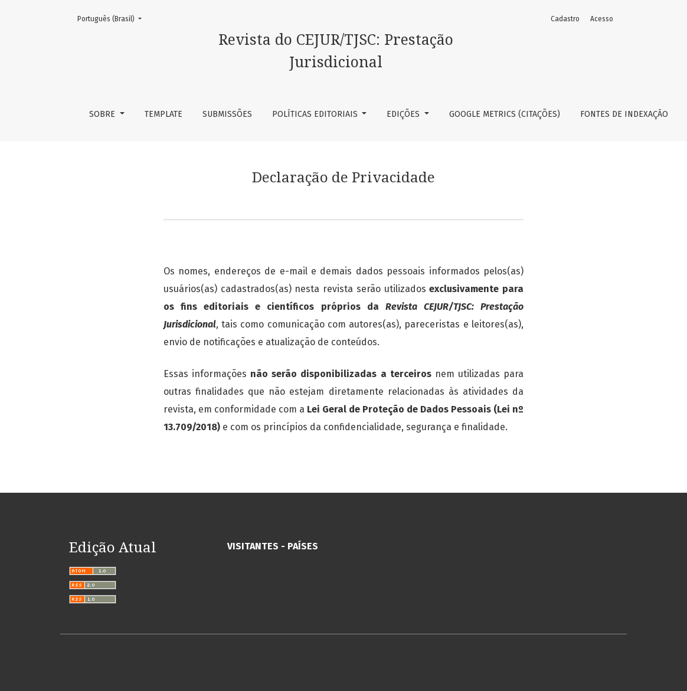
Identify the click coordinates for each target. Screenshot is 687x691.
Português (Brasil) (113, 18)
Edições (404, 114)
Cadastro (565, 19)
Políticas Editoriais (316, 114)
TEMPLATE (163, 114)
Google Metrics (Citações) (504, 114)
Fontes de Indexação (624, 114)
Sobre (103, 114)
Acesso (601, 19)
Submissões (227, 114)
